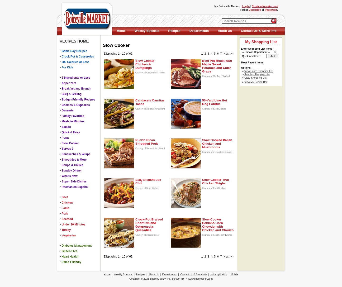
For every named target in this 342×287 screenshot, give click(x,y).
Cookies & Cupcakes (76, 105)
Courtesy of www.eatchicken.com (217, 152)
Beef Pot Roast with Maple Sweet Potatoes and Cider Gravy (217, 66)
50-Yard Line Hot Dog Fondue (214, 102)
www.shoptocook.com (200, 278)
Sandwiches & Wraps (76, 154)
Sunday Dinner (72, 170)
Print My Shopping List (257, 74)
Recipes (174, 31)
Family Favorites (73, 116)
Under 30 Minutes (73, 224)
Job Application (219, 274)
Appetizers (69, 83)
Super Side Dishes (74, 181)
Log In (246, 6)
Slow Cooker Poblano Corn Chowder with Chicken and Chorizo (218, 225)
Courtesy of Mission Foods (147, 235)
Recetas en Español (75, 187)
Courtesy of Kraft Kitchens (214, 109)
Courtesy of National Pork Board (150, 109)
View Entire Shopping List (258, 71)
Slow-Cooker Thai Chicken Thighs (215, 181)
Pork (65, 213)
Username (255, 9)
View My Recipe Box (256, 82)
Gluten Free (69, 251)
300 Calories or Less (75, 62)
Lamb (65, 208)
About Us (225, 31)
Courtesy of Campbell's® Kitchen (150, 73)
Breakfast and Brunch (76, 88)
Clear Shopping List (255, 77)
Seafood (67, 219)
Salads (66, 127)
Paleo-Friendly (71, 262)
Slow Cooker (70, 143)
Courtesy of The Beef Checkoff (216, 76)
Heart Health (70, 256)
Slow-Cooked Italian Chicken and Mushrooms (217, 143)
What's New (69, 176)
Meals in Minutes (73, 121)
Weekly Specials (147, 31)
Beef (65, 197)
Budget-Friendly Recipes (78, 99)
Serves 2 (67, 148)
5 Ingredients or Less (76, 77)
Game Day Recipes (74, 51)
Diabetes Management (77, 245)
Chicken (67, 202)
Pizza (65, 137)
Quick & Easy (71, 132)
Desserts (68, 110)
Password (271, 9)
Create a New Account (265, 6)
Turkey (66, 230)
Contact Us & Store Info (258, 31)
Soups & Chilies (72, 165)
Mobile (234, 274)
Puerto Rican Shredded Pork (146, 141)
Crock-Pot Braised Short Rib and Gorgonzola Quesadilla (149, 225)
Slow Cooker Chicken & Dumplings (145, 64)
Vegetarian (69, 235)
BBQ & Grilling (71, 94)
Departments (199, 31)
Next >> (228, 53)
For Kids (67, 67)
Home (121, 31)
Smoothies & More (74, 159)
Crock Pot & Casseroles (78, 56)
